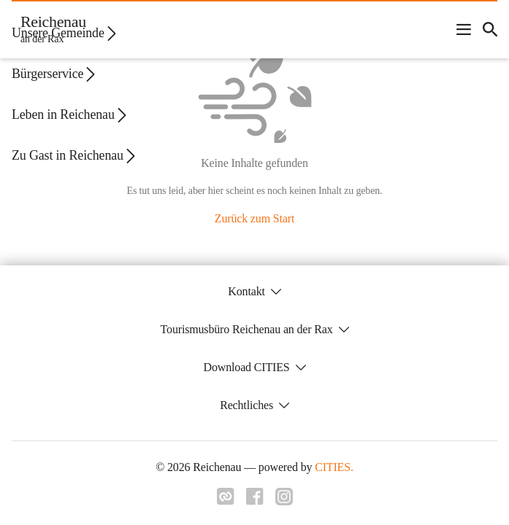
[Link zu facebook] (255, 496)
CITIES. (334, 467)
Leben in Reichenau (70, 114)
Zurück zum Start (254, 218)
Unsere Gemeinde (65, 33)
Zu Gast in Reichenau (75, 155)
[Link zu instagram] (284, 496)
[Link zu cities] (225, 496)
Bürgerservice (55, 74)
